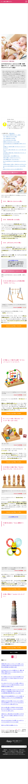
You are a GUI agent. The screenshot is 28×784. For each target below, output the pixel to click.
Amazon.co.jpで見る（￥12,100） (14, 325)
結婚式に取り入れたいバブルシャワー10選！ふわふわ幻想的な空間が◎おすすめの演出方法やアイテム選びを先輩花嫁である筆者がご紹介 (12, 665)
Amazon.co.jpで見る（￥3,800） (14, 647)
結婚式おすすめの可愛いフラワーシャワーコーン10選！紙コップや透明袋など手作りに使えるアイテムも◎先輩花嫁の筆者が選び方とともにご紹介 (12, 691)
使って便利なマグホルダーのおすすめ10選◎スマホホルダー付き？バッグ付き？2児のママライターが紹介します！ (12, 678)
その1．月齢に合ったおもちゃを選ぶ (10, 136)
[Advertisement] (14, 18)
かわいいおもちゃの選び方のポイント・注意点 (11, 134)
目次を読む (11, 133)
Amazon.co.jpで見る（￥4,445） (14, 461)
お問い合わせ (21, 749)
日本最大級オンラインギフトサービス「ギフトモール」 (14, 754)
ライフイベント (5, 61)
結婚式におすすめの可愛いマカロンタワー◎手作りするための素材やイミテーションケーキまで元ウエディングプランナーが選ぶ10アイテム (12, 702)
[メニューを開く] (26, 2)
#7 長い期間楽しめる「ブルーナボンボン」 (11, 159)
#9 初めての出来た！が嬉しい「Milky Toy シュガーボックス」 (15, 164)
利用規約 (4, 751)
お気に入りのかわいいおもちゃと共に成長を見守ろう (13, 169)
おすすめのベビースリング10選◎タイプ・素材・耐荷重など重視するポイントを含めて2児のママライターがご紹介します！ (12, 672)
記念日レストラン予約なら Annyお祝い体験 (14, 752)
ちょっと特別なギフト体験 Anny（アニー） (16, 751)
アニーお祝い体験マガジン (6, 1)
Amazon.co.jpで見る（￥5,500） (14, 413)
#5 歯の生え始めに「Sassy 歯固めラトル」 (11, 155)
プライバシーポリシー (13, 749)
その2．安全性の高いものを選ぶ (9, 138)
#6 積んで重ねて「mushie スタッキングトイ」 (12, 157)
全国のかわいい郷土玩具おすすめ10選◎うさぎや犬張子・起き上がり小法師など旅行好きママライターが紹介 (12, 715)
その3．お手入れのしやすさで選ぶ (9, 140)
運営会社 (5, 749)
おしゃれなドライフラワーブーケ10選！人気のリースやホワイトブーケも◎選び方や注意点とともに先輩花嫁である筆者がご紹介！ (12, 685)
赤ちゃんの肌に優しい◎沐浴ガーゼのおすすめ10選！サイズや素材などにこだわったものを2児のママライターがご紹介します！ (12, 709)
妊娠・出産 (12, 61)
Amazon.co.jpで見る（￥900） (14, 589)
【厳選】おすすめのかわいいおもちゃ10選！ (11, 141)
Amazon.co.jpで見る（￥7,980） (14, 512)
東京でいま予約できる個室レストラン (9, 725)
